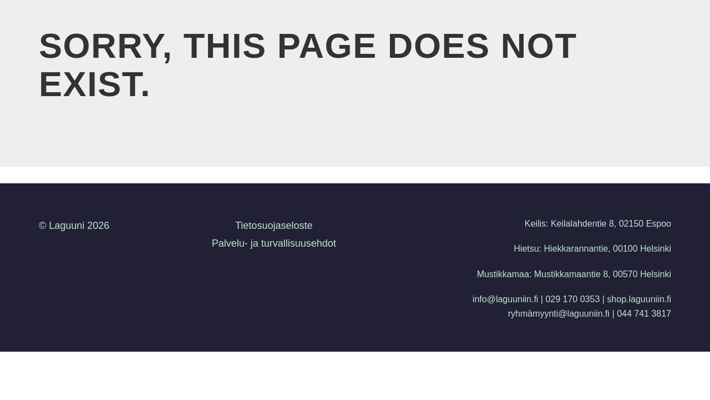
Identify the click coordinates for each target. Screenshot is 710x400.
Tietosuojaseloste (273, 225)
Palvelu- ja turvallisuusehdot (274, 243)
